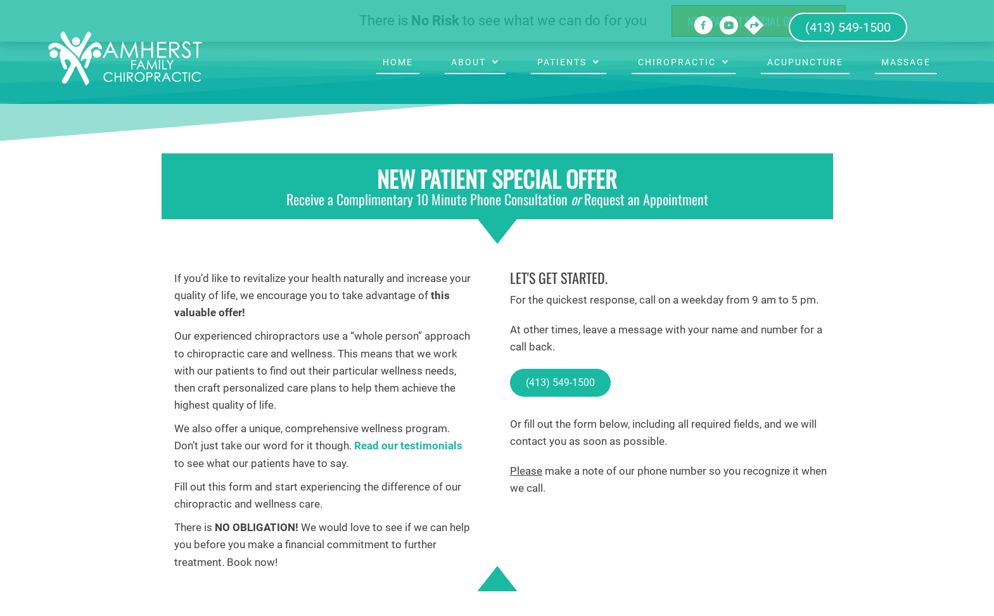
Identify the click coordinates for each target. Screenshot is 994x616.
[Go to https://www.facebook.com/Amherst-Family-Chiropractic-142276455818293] (703, 27)
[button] (560, 383)
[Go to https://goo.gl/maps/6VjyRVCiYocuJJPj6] (753, 26)
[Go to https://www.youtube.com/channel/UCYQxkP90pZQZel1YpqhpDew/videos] (728, 27)
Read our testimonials (408, 445)
